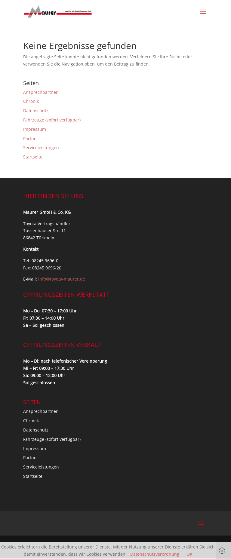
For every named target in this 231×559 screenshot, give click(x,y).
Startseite (32, 157)
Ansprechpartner (40, 92)
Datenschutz (35, 110)
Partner (30, 138)
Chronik (31, 101)
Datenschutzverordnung (154, 554)
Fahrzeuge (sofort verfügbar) (52, 120)
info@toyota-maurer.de (61, 279)
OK (189, 554)
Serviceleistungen (41, 147)
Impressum (34, 129)
